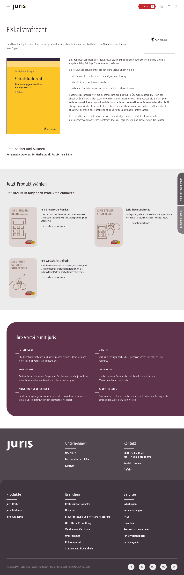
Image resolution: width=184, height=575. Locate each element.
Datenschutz (25, 567)
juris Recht (13, 504)
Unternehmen (72, 535)
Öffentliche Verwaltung (78, 523)
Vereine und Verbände (77, 529)
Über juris (70, 453)
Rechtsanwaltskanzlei (77, 504)
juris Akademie (15, 516)
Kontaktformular (133, 463)
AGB (17, 567)
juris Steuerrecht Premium (55, 209)
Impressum (11, 567)
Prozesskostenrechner (136, 529)
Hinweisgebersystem (57, 567)
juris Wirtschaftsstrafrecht (55, 260)
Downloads (130, 523)
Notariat (70, 510)
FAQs (126, 516)
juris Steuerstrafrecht (138, 209)
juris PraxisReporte (135, 535)
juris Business (14, 510)
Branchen (72, 494)
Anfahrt (128, 469)
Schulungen (130, 504)
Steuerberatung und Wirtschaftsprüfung (88, 516)
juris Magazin (131, 542)
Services (130, 494)
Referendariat (73, 542)
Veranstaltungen (133, 510)
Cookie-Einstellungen (40, 567)
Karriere (69, 465)
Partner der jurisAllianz (78, 459)
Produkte (14, 494)
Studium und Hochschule (79, 548)
